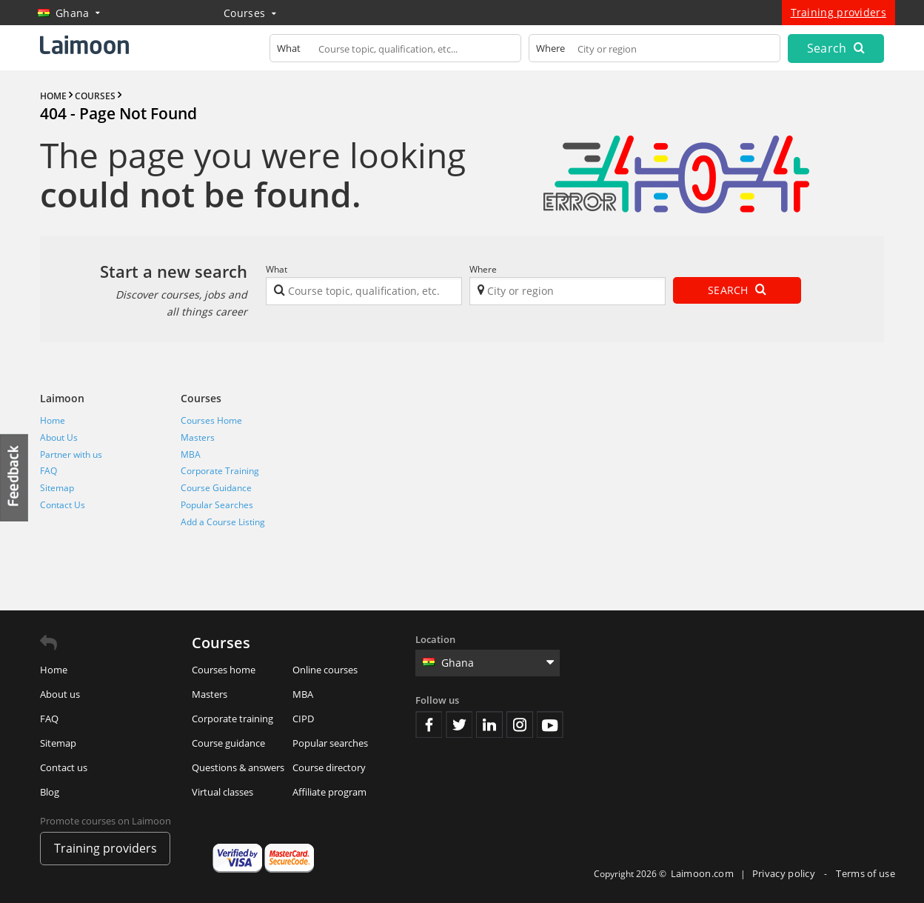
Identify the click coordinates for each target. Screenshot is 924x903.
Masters (198, 437)
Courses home (223, 669)
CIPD (303, 718)
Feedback (15, 477)
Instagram (519, 724)
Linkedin (489, 724)
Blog (49, 792)
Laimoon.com (702, 873)
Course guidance (228, 743)
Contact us (63, 767)
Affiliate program (329, 792)
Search (836, 48)
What (276, 269)
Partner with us (71, 454)
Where (483, 269)
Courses (250, 13)
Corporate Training (220, 470)
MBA (191, 454)
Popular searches (330, 743)
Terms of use (865, 873)
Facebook (428, 724)
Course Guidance (216, 488)
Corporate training (232, 718)
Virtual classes (222, 792)
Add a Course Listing (223, 522)
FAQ (48, 470)
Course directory (329, 767)
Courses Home (211, 420)
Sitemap (57, 488)
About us (60, 694)
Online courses (325, 669)
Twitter (459, 724)
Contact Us (62, 505)
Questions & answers (238, 767)
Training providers (838, 12)
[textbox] (395, 51)
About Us (59, 437)
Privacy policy (785, 873)
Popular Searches (217, 505)
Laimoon (62, 398)
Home (52, 420)
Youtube (550, 724)
